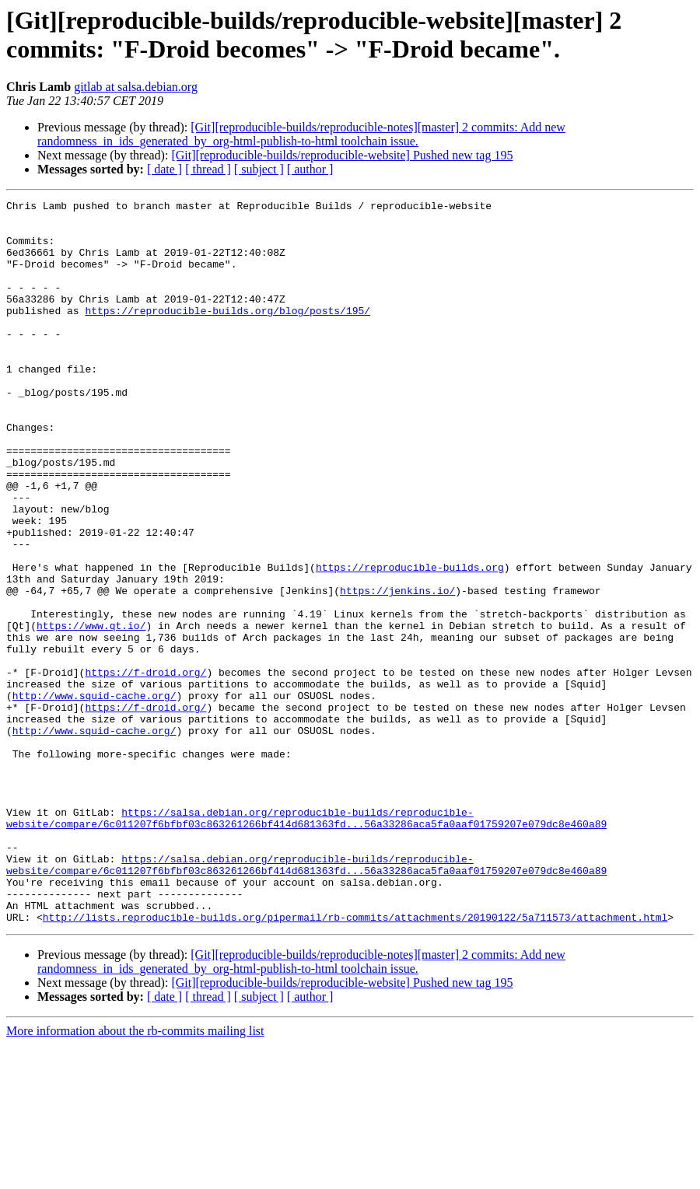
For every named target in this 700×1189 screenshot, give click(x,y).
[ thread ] (208, 169)
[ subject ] (259, 169)
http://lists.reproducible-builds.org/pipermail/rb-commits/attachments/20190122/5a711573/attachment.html (355, 1061)
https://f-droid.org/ (145, 768)
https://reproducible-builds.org (410, 642)
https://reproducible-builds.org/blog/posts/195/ (227, 334)
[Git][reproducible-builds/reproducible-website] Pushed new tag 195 (342, 155)
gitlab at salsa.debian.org (136, 86)
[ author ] (310, 169)
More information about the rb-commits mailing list (135, 1175)
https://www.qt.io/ (91, 712)
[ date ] (164, 169)
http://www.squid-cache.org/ (94, 796)
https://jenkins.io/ (397, 670)
